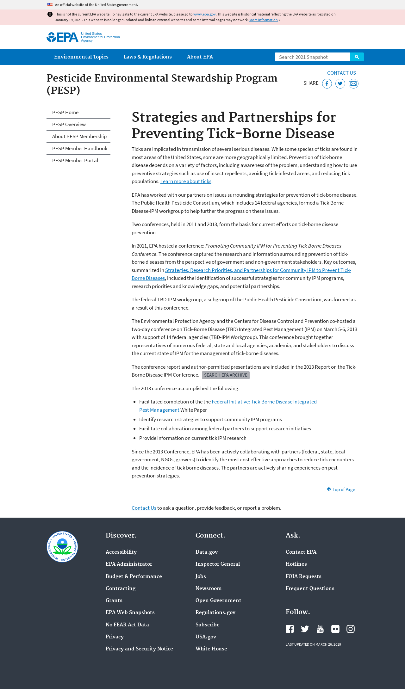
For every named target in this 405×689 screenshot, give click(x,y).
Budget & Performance (134, 577)
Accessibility (121, 552)
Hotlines (296, 564)
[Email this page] (353, 84)
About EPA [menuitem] (200, 57)
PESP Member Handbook (79, 148)
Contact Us (341, 72)
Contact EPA (301, 552)
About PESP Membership (79, 136)
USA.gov (206, 637)
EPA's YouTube (320, 629)
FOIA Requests (303, 577)
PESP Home (65, 112)
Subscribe (208, 625)
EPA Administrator (129, 564)
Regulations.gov (215, 613)
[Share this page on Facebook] (327, 84)
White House (211, 649)
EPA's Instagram (350, 629)
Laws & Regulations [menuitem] (148, 57)
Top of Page (344, 489)
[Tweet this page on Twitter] (340, 84)
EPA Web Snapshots (130, 613)
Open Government (218, 601)
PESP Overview (69, 124)
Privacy (115, 637)
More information (263, 19)
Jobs (201, 577)
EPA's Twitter (305, 629)
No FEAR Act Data (127, 625)
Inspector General (218, 564)
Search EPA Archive (225, 375)
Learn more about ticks (185, 181)
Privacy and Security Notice (139, 649)
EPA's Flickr (335, 629)
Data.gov (207, 552)
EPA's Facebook (290, 629)
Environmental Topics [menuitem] (81, 57)
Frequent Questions (310, 589)
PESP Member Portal (75, 160)
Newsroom (209, 589)
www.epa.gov (204, 14)
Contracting (120, 589)
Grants (114, 601)
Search (357, 56)
